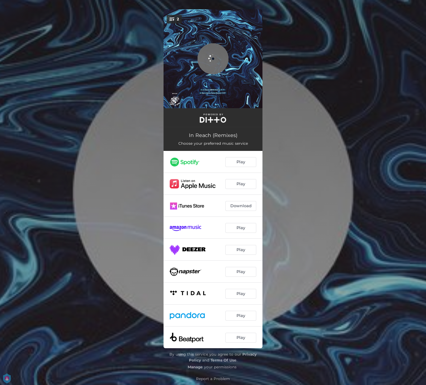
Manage (195, 367)
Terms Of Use (223, 360)
